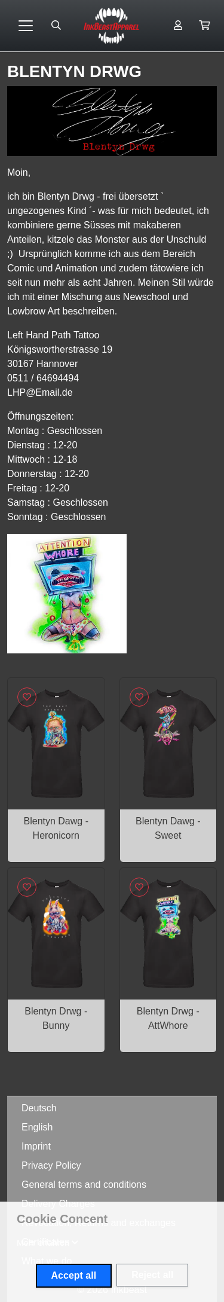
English (37, 1127)
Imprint (36, 1146)
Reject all (152, 1275)
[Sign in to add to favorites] (26, 697)
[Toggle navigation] (26, 25)
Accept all (74, 1275)
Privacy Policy (51, 1165)
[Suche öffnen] (56, 25)
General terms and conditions (84, 1184)
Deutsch (39, 1108)
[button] (204, 25)
